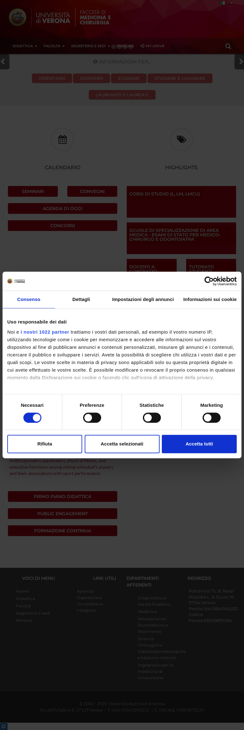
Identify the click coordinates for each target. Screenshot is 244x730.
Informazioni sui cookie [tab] (210, 299)
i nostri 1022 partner (45, 332)
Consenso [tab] (28, 299)
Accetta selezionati (122, 444)
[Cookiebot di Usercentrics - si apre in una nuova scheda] (209, 281)
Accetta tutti (199, 444)
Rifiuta (44, 444)
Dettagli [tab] (81, 299)
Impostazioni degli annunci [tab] (143, 299)
